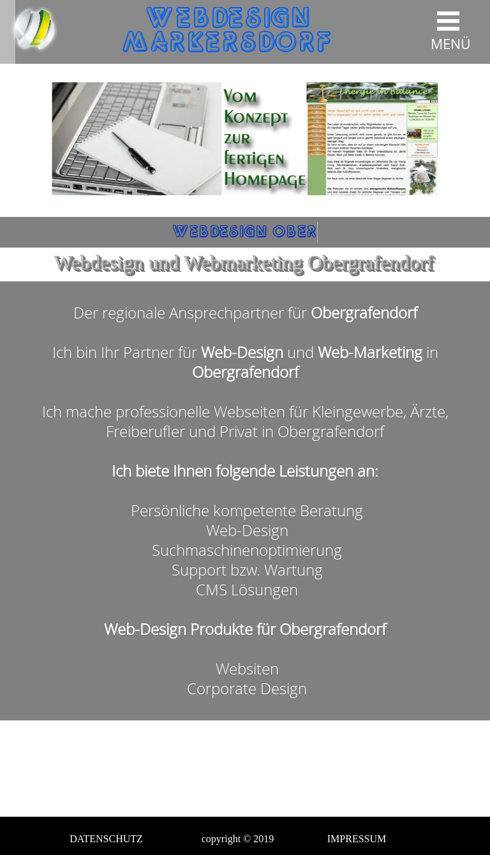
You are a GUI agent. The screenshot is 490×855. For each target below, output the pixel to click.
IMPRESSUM (356, 838)
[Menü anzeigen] (448, 25)
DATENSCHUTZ (106, 838)
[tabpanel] (244, 501)
